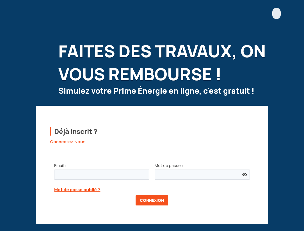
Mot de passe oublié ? (77, 190)
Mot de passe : (169, 165)
